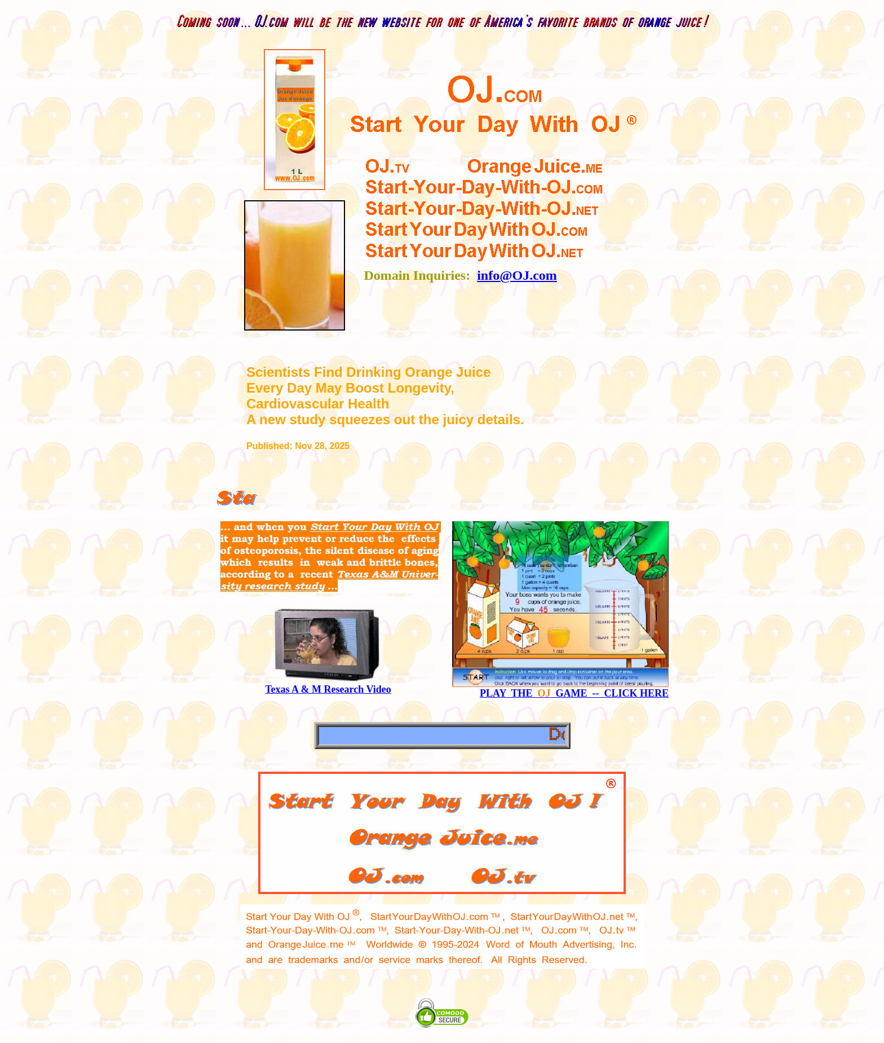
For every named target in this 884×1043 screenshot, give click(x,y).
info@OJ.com (517, 275)
